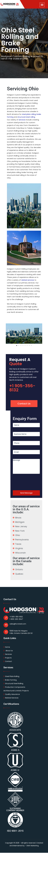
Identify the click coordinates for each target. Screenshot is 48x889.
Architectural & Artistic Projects (16, 691)
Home (6, 647)
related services (27, 280)
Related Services (10, 698)
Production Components (14, 687)
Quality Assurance (11, 694)
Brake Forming (10, 680)
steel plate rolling (29, 114)
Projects (7, 658)
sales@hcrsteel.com (18, 624)
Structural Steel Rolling (13, 683)
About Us (8, 650)
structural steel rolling (26, 117)
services (22, 120)
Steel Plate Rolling (11, 676)
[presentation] (30, 482)
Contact (7, 661)
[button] (8, 330)
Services (7, 654)
